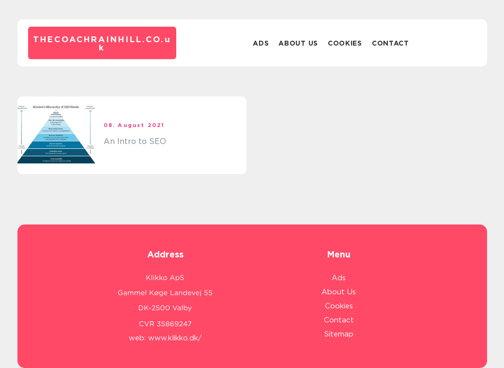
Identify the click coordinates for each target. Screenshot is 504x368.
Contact (390, 43)
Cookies (345, 43)
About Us (298, 43)
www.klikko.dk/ (175, 338)
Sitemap (338, 334)
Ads (261, 43)
